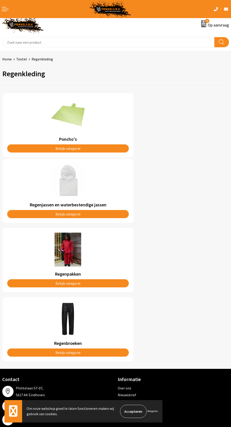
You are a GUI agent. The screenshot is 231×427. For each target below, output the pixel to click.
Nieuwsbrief (127, 260)
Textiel (21, 59)
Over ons (124, 253)
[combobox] (108, 42)
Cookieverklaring (131, 330)
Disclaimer (126, 343)
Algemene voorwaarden (136, 323)
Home (7, 59)
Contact (8, 323)
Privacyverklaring (131, 337)
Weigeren (152, 411)
